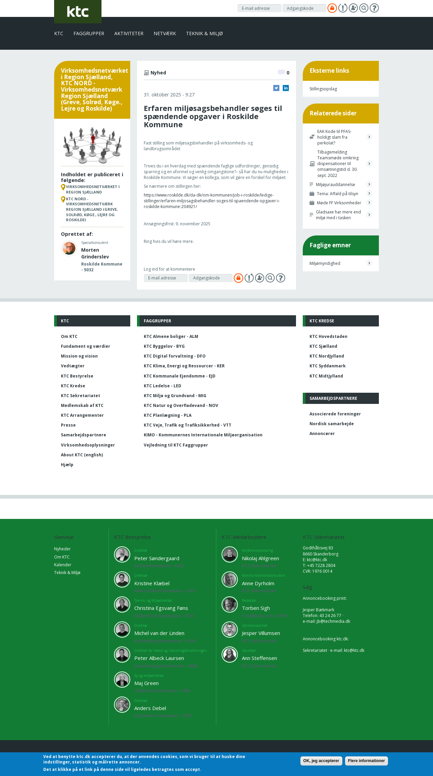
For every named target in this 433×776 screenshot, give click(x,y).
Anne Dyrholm (258, 583)
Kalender (62, 565)
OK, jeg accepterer (321, 760)
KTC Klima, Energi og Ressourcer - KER (184, 366)
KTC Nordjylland (327, 356)
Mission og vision (79, 356)
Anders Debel (150, 708)
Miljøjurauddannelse (335, 184)
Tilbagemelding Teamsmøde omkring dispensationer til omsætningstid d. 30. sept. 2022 (338, 163)
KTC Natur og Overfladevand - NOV (181, 405)
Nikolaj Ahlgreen (260, 558)
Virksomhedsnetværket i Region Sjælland (93, 189)
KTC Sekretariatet (80, 395)
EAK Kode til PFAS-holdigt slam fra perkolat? (334, 137)
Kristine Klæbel (151, 583)
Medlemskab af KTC (82, 405)
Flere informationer (366, 760)
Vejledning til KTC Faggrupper (176, 445)
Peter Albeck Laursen (159, 658)
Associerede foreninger (335, 414)
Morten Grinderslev (95, 253)
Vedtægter (73, 366)
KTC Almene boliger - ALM (171, 336)
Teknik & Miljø (204, 33)
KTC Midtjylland (326, 376)
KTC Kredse (73, 386)
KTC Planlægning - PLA (167, 415)
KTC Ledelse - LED (162, 386)
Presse (68, 425)
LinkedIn (285, 88)
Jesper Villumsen (261, 633)
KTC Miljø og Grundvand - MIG (175, 395)
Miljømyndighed (325, 263)
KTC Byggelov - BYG (164, 346)
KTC (58, 33)
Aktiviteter (128, 33)
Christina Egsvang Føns (161, 607)
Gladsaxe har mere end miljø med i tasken (338, 215)
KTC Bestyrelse (77, 376)
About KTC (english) (82, 455)
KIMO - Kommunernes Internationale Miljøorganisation (203, 435)
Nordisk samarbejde (332, 424)
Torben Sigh (256, 607)
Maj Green (146, 683)
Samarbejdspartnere (83, 435)
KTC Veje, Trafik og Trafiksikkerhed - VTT (187, 425)
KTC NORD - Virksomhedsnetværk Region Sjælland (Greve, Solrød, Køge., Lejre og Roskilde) (92, 209)
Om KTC (69, 336)
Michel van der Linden (159, 633)
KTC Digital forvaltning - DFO (175, 356)
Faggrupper (88, 33)
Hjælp (67, 464)
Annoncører (322, 433)
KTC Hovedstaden (328, 336)
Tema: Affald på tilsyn (337, 194)
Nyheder (62, 549)
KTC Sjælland (323, 346)
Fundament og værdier (85, 346)
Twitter (276, 88)
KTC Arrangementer (82, 415)
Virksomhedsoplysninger (88, 445)
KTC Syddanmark (328, 366)
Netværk (165, 33)
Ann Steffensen (259, 658)
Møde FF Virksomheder (339, 203)
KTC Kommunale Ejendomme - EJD (179, 376)
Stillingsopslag (323, 89)
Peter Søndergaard (156, 558)
